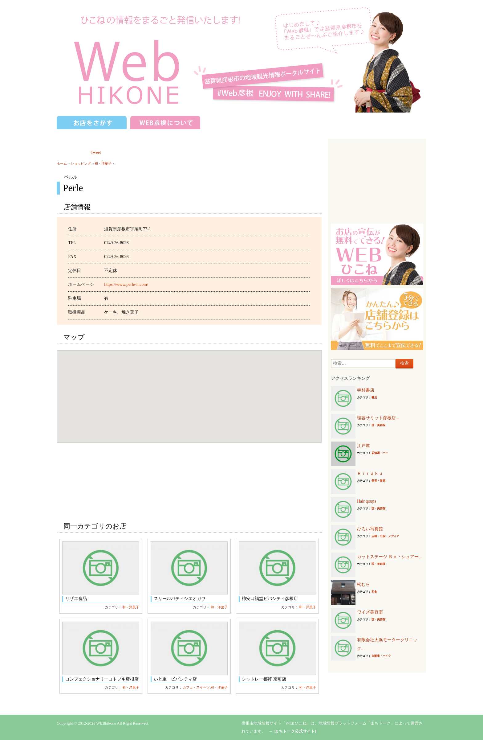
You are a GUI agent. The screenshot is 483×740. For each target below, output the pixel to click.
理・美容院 (378, 425)
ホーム (62, 163)
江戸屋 (363, 445)
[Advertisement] (377, 180)
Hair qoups (366, 501)
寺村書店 (365, 390)
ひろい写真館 (370, 529)
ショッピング (81, 163)
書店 (374, 397)
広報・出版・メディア (385, 536)
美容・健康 (378, 480)
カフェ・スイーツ (196, 687)
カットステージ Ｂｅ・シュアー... (389, 556)
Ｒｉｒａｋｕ (370, 473)
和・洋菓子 (103, 163)
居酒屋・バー (379, 452)
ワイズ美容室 (370, 612)
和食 (374, 591)
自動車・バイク (381, 655)
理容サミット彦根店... (378, 418)
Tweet (96, 152)
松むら (363, 584)
